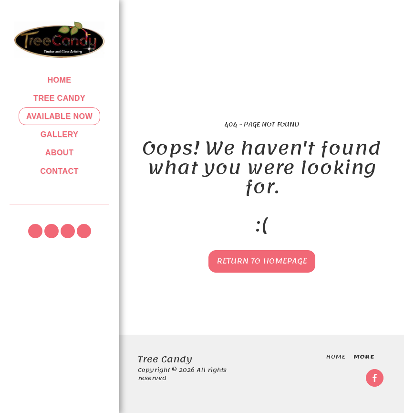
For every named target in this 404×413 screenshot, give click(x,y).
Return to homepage (262, 261)
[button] (35, 231)
